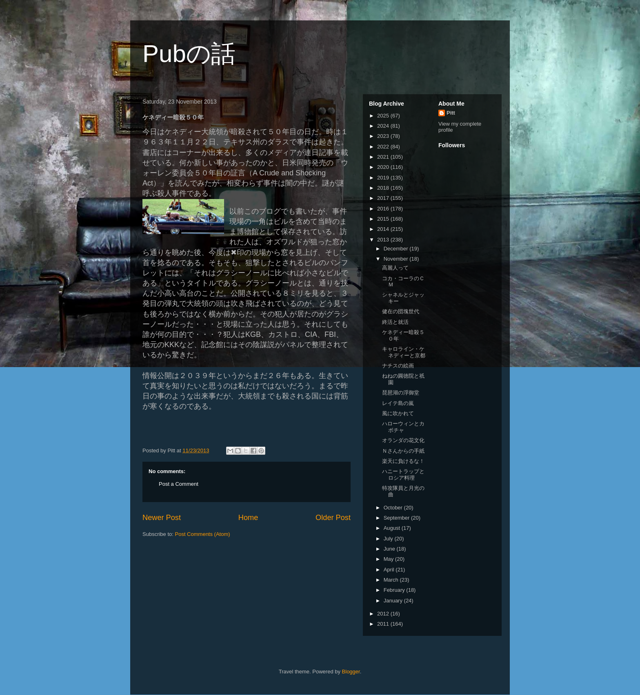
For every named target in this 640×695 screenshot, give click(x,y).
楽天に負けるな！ (403, 461)
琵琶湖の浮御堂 (400, 393)
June (390, 549)
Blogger (351, 671)
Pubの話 (189, 53)
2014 (384, 229)
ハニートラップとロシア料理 (403, 474)
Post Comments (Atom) (202, 534)
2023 (384, 136)
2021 (384, 157)
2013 (384, 240)
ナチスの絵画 (398, 366)
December (397, 249)
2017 (384, 198)
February (395, 590)
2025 (384, 116)
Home (248, 518)
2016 (384, 209)
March (392, 580)
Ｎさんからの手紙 (403, 451)
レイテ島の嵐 (398, 403)
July (389, 539)
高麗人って (395, 268)
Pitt (451, 113)
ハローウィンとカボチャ (403, 427)
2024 (384, 126)
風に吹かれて (398, 413)
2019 (384, 178)
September (397, 518)
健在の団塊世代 (400, 311)
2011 (384, 624)
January (394, 601)
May (389, 559)
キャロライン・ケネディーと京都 (403, 352)
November (397, 259)
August (393, 528)
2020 (384, 167)
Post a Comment (178, 484)
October (394, 508)
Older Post (333, 518)
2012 (384, 614)
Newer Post (161, 518)
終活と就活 (395, 322)
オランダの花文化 (403, 440)
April (390, 570)
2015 (384, 219)
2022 (384, 147)
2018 (384, 188)
